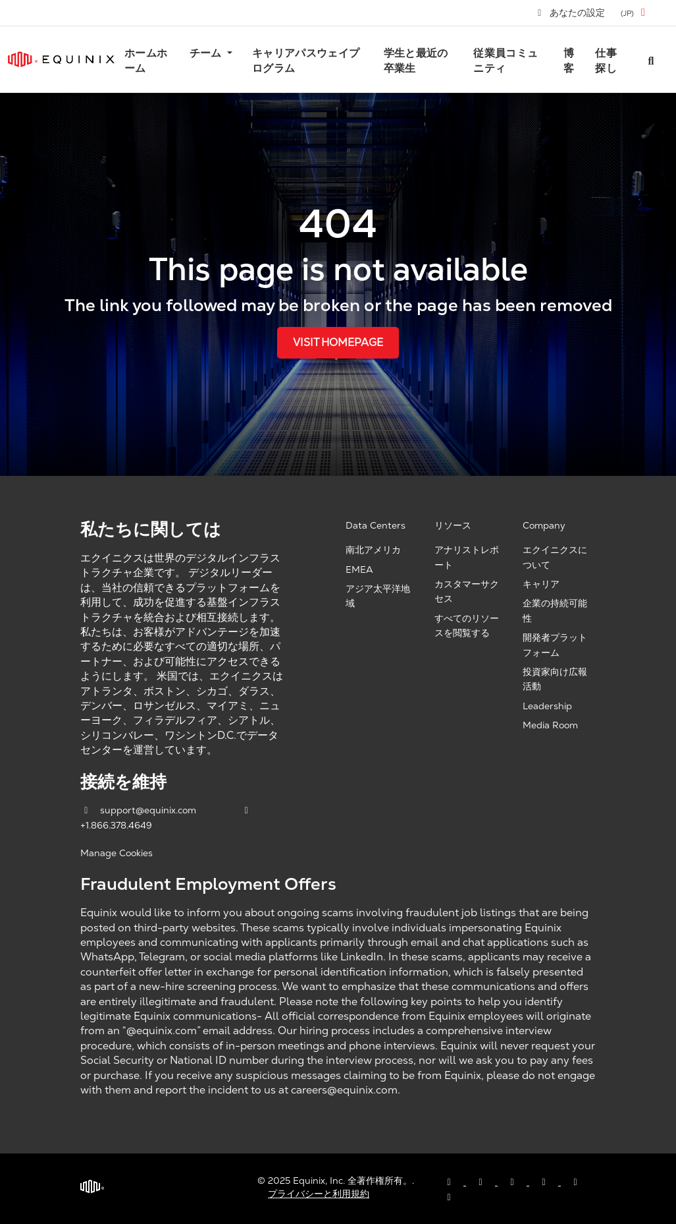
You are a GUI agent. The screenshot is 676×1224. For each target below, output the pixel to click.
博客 (568, 60)
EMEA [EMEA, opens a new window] (359, 569)
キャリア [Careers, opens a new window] (541, 584)
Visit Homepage (338, 342)
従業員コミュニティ (505, 60)
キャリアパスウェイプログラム (305, 60)
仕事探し (606, 60)
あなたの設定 (571, 12)
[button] (635, 12)
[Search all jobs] (651, 59)
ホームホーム (145, 60)
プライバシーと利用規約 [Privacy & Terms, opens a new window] (318, 1194)
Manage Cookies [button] (116, 853)
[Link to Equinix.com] (61, 59)
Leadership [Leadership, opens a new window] (547, 706)
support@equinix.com (139, 810)
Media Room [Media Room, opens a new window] (550, 725)
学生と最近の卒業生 (416, 60)
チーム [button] (207, 53)
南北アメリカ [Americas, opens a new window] (373, 550)
